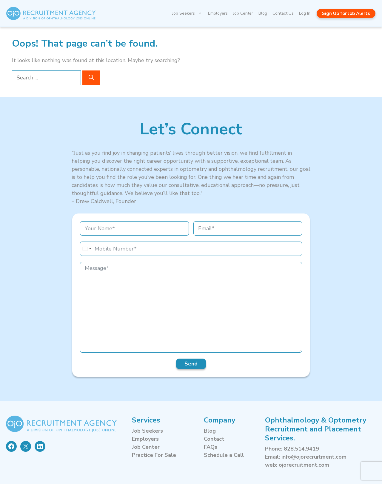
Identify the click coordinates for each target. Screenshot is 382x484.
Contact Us (283, 13)
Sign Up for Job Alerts (346, 13)
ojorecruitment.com (304, 464)
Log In (304, 13)
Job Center (243, 13)
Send (191, 363)
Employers (218, 13)
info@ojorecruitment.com (313, 456)
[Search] (91, 77)
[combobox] (86, 249)
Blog (262, 13)
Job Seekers (188, 13)
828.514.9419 (301, 448)
